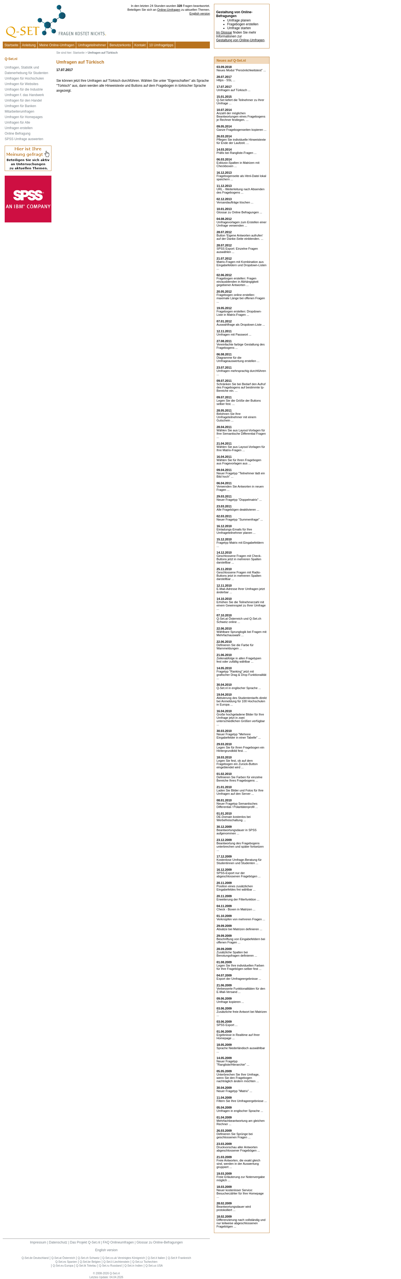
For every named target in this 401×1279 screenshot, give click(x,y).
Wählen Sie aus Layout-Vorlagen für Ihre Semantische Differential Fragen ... (241, 434)
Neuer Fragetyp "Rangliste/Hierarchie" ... (232, 1063)
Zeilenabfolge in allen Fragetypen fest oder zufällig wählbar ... (238, 660)
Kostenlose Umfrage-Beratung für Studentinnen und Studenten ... (239, 861)
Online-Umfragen (168, 9)
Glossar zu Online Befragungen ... (239, 212)
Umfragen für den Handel (23, 100)
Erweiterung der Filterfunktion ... (237, 899)
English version (199, 13)
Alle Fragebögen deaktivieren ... (237, 509)
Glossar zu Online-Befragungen (159, 1242)
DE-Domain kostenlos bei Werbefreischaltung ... (233, 818)
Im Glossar (224, 32)
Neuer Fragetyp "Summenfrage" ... (239, 519)
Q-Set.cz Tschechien (145, 1261)
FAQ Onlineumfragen (118, 1242)
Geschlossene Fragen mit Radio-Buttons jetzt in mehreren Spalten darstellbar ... (238, 576)
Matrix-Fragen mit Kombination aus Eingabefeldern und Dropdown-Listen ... (241, 265)
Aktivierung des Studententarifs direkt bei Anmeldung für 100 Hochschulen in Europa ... (241, 701)
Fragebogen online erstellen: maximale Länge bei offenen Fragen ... (240, 298)
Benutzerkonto (120, 45)
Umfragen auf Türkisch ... (233, 90)
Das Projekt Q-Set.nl (85, 1242)
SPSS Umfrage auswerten (24, 139)
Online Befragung (17, 133)
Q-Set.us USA (154, 1265)
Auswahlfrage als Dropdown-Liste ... (240, 324)
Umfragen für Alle (17, 122)
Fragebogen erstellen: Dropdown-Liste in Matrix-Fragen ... (239, 313)
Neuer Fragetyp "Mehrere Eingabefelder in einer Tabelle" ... (238, 736)
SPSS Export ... (226, 1025)
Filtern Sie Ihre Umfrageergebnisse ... (241, 1101)
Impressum (38, 1242)
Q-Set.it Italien (156, 1257)
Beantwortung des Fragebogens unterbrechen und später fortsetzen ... (239, 846)
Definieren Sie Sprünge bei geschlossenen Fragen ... (234, 1135)
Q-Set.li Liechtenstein (116, 1261)
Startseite (11, 45)
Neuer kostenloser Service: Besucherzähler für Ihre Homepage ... (239, 1193)
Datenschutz (58, 1242)
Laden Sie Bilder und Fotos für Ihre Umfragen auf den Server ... (239, 792)
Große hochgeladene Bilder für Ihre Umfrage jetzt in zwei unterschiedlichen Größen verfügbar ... (240, 719)
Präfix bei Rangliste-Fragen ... (236, 152)
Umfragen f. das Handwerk (24, 95)
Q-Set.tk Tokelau (86, 1265)
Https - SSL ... (225, 80)
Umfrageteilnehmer (92, 45)
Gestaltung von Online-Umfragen (240, 40)
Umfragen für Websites (22, 84)
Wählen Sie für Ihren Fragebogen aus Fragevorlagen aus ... (238, 461)
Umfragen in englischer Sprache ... (239, 1110)
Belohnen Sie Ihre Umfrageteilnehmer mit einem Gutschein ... (236, 417)
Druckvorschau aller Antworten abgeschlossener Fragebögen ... (238, 1148)
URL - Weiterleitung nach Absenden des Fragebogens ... (240, 190)
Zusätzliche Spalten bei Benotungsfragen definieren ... (236, 954)
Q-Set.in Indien (133, 1265)
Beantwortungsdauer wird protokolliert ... (233, 1208)
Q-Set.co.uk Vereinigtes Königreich (123, 1257)
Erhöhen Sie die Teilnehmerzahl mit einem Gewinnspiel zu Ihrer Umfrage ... (241, 605)
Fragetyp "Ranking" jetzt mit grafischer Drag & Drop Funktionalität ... (241, 675)
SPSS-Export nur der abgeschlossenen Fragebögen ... (238, 874)
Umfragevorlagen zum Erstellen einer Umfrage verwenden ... (241, 224)
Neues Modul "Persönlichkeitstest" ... (241, 70)
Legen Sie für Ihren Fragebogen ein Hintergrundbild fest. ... (240, 749)
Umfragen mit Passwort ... (233, 334)
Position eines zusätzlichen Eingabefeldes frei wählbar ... (236, 888)
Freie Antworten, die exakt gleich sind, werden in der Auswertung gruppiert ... (238, 1164)
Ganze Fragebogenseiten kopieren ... (241, 129)
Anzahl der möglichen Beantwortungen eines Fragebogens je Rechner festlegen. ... (240, 116)
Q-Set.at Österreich (63, 1257)
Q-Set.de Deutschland (34, 1257)
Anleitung (29, 45)
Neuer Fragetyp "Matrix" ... (234, 1091)
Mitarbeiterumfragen (19, 111)
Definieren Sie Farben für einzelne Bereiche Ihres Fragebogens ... (239, 778)
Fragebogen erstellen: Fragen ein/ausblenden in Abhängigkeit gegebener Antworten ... (237, 282)
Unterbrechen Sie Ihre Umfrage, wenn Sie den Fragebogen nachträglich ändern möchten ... (237, 1078)
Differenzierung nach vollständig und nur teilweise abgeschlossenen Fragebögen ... (240, 1223)
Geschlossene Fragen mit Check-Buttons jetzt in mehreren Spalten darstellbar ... (238, 559)
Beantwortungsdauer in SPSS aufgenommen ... (236, 831)
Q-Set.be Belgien (90, 1261)
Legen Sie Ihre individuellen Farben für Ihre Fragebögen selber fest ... (240, 967)
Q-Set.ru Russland (110, 1265)
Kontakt (140, 45)
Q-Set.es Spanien (66, 1261)
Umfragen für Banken (20, 106)
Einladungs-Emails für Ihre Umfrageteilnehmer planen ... (236, 531)
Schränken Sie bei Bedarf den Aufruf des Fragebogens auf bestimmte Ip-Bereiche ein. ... (240, 387)
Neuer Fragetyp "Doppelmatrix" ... (239, 499)
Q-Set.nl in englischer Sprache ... (238, 688)
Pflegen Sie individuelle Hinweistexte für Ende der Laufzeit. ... (241, 141)
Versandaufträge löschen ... (234, 202)
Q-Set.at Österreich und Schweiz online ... (238, 620)
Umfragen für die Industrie (24, 89)
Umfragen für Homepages (24, 117)
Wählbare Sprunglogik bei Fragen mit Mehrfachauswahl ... (241, 633)
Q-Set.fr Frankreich (179, 1257)
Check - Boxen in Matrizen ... (235, 909)
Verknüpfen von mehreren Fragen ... (240, 919)
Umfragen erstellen (18, 128)
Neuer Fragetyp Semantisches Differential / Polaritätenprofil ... (237, 805)
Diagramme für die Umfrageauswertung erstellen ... (237, 359)
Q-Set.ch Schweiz (89, 1257)
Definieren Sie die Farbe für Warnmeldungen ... (235, 646)
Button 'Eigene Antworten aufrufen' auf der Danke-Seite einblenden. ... (239, 237)
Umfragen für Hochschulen (24, 78)
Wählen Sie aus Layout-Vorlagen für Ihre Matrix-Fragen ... (240, 448)
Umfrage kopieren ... (230, 1001)
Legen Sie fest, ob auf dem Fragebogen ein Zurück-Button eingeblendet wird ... (236, 764)
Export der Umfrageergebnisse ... (238, 978)
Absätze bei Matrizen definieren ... (239, 929)
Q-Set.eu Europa (63, 1265)
